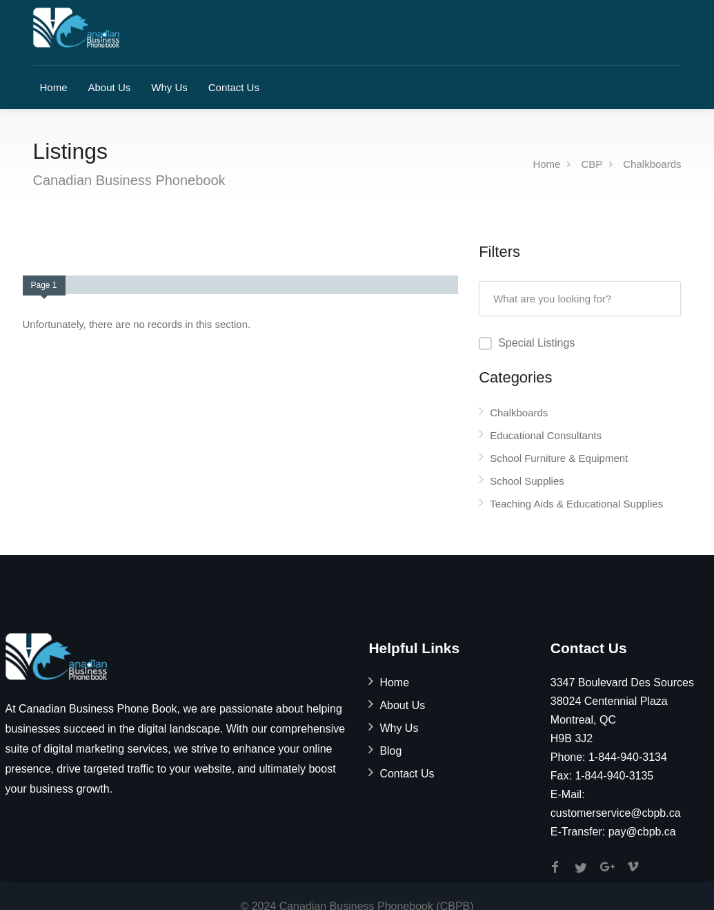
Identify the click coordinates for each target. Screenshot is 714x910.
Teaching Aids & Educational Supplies (576, 504)
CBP (591, 164)
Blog (390, 751)
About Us (109, 87)
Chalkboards (652, 164)
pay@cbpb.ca (642, 832)
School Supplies (527, 481)
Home (54, 87)
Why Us (169, 87)
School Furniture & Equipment (559, 458)
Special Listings (536, 343)
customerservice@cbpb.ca (616, 813)
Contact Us (233, 87)
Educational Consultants (546, 435)
